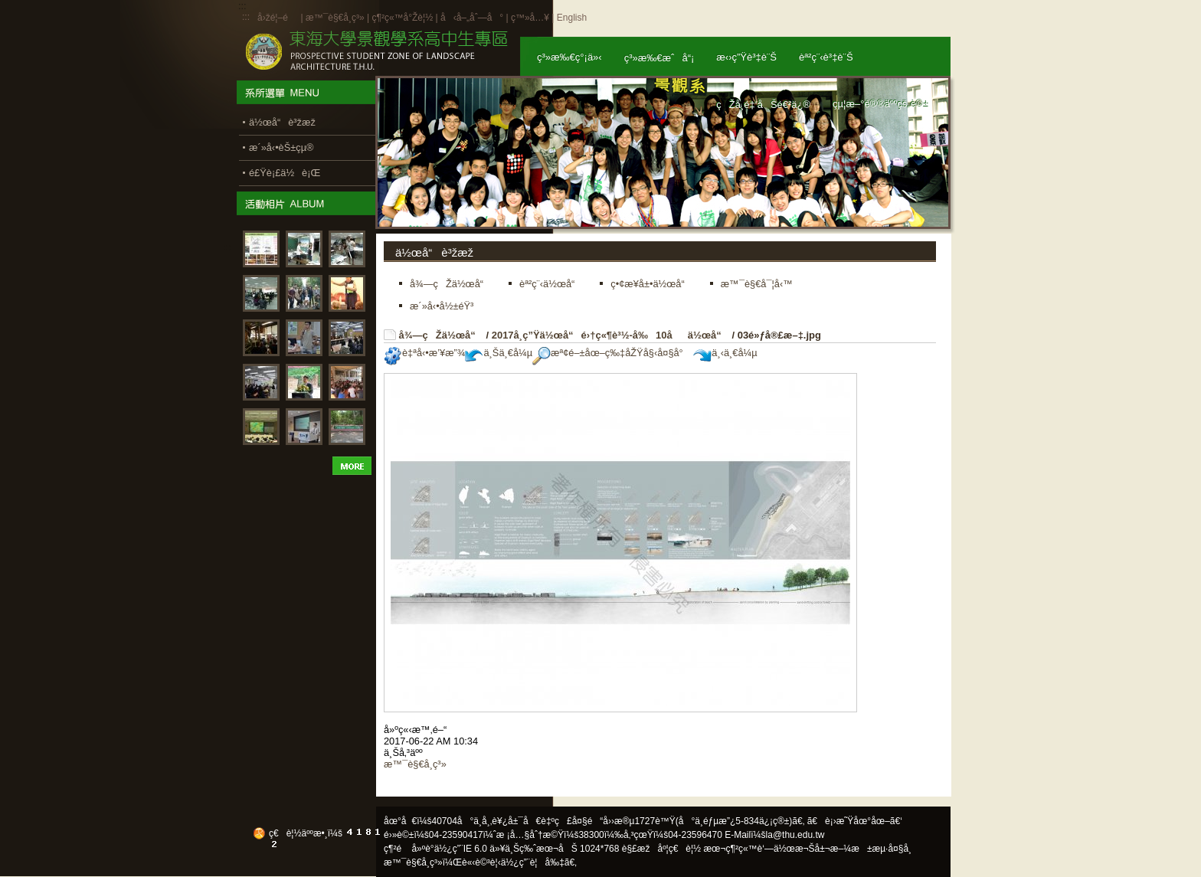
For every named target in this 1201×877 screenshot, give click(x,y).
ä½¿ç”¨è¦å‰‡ (533, 862)
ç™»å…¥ (530, 17)
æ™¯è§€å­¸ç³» (336, 17)
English (572, 17)
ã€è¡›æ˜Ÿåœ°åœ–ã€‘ (854, 821)
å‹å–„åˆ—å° (471, 17)
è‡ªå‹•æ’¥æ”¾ (424, 352)
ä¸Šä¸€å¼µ (498, 352)
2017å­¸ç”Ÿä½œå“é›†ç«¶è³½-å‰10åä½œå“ (610, 335)
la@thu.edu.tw (795, 835)
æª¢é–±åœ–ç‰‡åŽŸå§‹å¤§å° (611, 352)
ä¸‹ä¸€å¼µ (725, 352)
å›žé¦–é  (277, 17)
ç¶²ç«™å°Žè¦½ (402, 17)
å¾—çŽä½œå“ (441, 335)
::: (246, 16)
